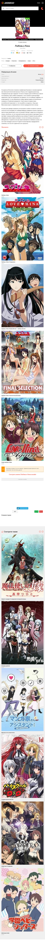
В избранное (11, 65)
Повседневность (22, 60)
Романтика (14, 60)
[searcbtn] (3, 8)
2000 (42, 74)
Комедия (8, 60)
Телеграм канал (23, 508)
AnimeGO (9, 3)
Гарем (29, 60)
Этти (34, 60)
